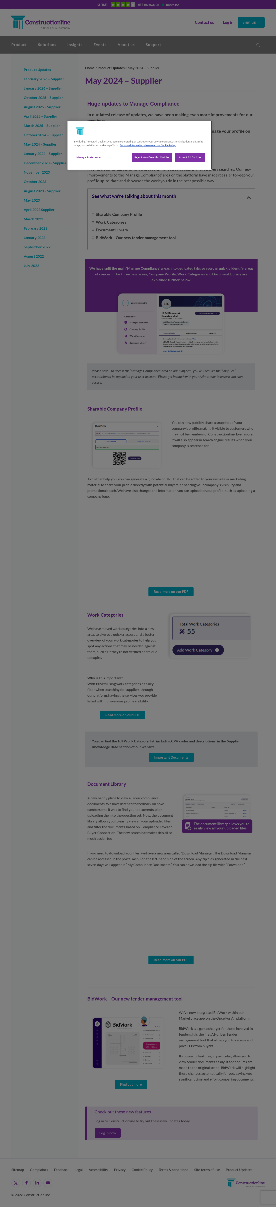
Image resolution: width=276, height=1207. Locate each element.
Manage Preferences (89, 157)
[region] (139, 145)
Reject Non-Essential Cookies (152, 157)
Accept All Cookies (190, 157)
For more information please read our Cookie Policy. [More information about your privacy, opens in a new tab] (148, 145)
